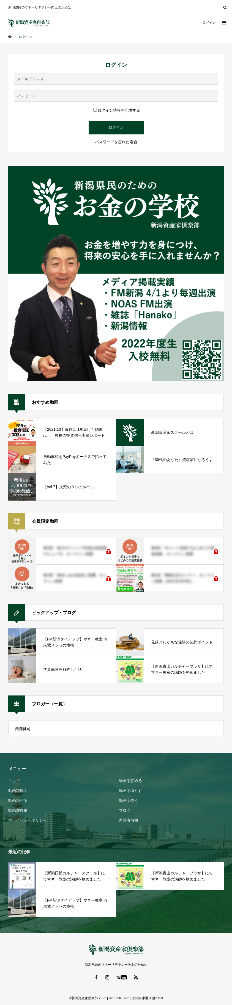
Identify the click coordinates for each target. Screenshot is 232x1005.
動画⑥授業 (18, 810)
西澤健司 (23, 729)
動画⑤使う (128, 800)
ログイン (208, 22)
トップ (14, 780)
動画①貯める (130, 780)
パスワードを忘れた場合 (116, 142)
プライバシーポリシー (27, 820)
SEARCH (225, 7)
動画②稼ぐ (18, 790)
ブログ (124, 810)
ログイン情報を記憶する (116, 110)
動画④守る (18, 800)
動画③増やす (130, 790)
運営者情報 (128, 820)
